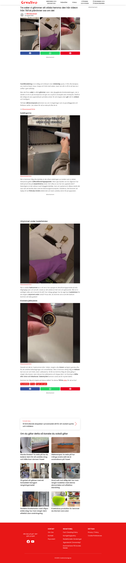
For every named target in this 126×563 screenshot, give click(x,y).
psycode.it (51, 539)
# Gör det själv (41, 384)
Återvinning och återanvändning (99, 2)
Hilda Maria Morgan (31, 14)
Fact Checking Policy (70, 532)
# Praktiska (25, 384)
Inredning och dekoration (51, 2)
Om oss (51, 532)
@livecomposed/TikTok (28, 109)
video (65, 380)
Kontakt (50, 536)
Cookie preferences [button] (95, 536)
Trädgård (63, 2)
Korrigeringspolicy (69, 536)
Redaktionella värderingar (72, 539)
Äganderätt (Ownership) (72, 542)
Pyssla (74, 2)
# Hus (32, 384)
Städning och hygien (85, 2)
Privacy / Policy (93, 532)
